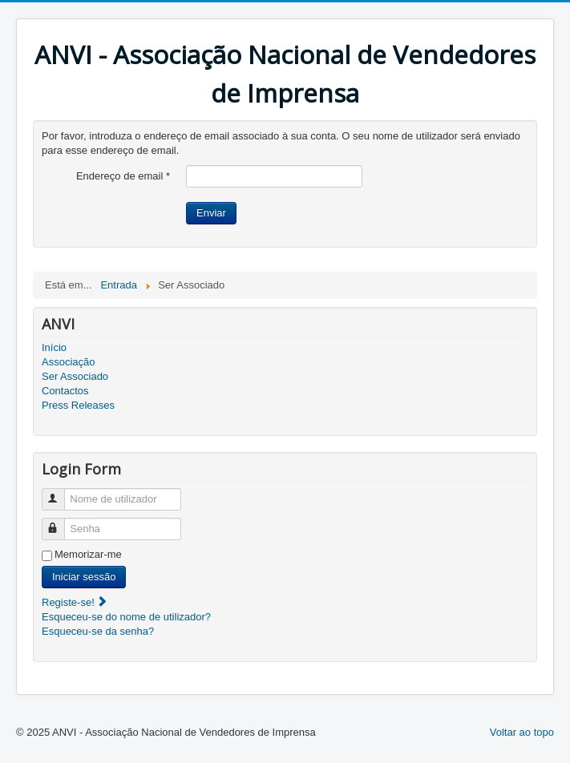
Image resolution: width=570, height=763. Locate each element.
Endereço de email (123, 176)
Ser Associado (75, 376)
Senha (60, 522)
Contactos (65, 391)
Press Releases (78, 405)
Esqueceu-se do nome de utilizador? (126, 617)
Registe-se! (75, 602)
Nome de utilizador (60, 492)
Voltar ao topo (522, 732)
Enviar (211, 213)
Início (54, 347)
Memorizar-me (88, 554)
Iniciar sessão (83, 577)
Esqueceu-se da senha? (98, 631)
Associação (68, 362)
